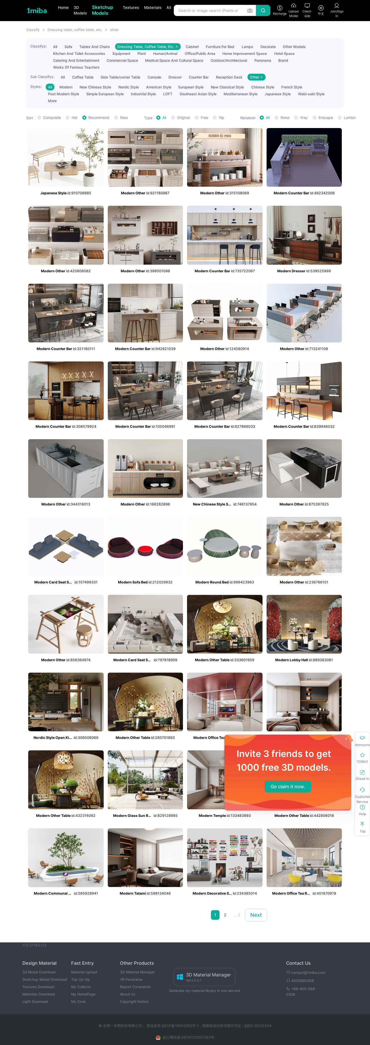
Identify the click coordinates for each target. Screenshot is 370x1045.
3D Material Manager (137, 972)
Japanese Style (278, 94)
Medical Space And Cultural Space (174, 60)
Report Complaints (135, 987)
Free (204, 117)
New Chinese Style (95, 87)
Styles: (36, 86)
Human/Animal (165, 53)
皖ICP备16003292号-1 (180, 1025)
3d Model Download (39, 972)
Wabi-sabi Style (311, 94)
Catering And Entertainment (76, 60)
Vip (221, 117)
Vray (304, 117)
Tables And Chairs (94, 46)
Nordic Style (128, 87)
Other (256, 77)
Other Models (294, 46)
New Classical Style (227, 87)
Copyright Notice (134, 1001)
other (114, 29)
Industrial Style (143, 94)
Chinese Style (262, 87)
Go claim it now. (288, 786)
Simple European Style (105, 94)
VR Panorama (131, 979)
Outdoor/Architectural (229, 60)
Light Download (35, 1001)
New (124, 117)
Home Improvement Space (244, 53)
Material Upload (84, 972)
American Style (158, 87)
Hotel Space (284, 53)
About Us (127, 994)
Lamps (247, 46)
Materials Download (38, 994)
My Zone (78, 1001)
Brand (283, 60)
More (52, 101)
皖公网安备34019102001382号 (188, 1037)
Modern (65, 87)
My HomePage (83, 994)
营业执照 (154, 1025)
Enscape (326, 117)
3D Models (80, 10)
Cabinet (192, 46)
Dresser (175, 77)
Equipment (121, 53)
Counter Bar (199, 77)
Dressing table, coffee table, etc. (75, 29)
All (168, 7)
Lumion (350, 117)
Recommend (98, 117)
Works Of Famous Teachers (76, 67)
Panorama (262, 60)
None (285, 117)
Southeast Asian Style (198, 94)
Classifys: (38, 46)
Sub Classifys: (42, 76)
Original (183, 117)
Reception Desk (229, 77)
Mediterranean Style (240, 94)
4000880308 (300, 980)
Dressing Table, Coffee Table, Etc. (147, 46)
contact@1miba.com (305, 972)
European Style (191, 87)
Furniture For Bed (220, 46)
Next (256, 915)
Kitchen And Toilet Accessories (79, 53)
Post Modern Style (63, 94)
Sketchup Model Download (44, 979)
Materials (152, 7)
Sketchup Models (102, 10)
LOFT (167, 94)
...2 (237, 914)
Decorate (268, 46)
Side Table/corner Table (120, 77)
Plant (141, 53)
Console (154, 77)
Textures (131, 7)
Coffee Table (83, 77)
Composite (52, 117)
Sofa (68, 46)
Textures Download (38, 987)
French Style (291, 87)
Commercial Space (122, 60)
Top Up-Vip (80, 979)
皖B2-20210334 (258, 1025)
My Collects (80, 987)
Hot (75, 117)
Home (63, 7)
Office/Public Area (200, 53)
